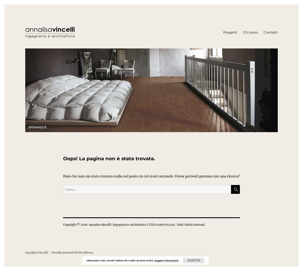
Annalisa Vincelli (36, 252)
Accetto (193, 260)
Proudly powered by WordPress (72, 252)
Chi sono (250, 32)
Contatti (271, 32)
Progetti (230, 32)
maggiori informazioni (166, 260)
